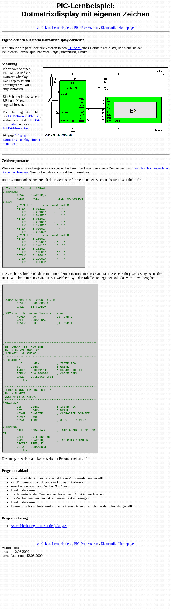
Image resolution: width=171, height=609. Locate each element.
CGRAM (75, 48)
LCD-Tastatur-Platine (23, 116)
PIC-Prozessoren (86, 27)
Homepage (126, 27)
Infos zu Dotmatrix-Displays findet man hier (21, 140)
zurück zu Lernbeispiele (54, 27)
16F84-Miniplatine (16, 128)
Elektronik (108, 27)
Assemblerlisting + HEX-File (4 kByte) (39, 575)
